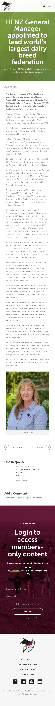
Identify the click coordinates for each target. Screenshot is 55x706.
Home (5, 69)
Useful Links (27, 674)
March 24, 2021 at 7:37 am (26, 466)
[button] (44, 6)
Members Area (27, 669)
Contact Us (27, 659)
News (12, 69)
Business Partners (27, 664)
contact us (15, 571)
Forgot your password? (28, 618)
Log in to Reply (21, 480)
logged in (20, 498)
